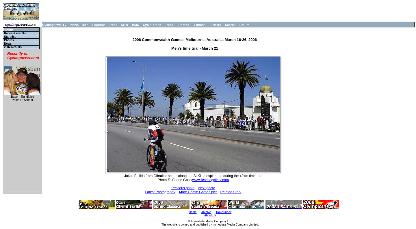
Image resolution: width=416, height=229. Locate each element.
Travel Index (224, 212)
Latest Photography (160, 192)
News (74, 25)
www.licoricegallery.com (210, 180)
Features (99, 25)
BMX (135, 25)
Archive (206, 212)
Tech (84, 25)
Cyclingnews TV (54, 25)
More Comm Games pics (198, 192)
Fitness (199, 25)
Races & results (15, 33)
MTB (124, 25)
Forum (244, 25)
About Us (210, 215)
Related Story (231, 192)
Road (113, 25)
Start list (10, 36)
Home (8, 29)
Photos (183, 25)
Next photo (206, 188)
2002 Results (13, 47)
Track (169, 25)
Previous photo (182, 188)
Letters (216, 25)
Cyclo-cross (152, 25)
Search (230, 25)
